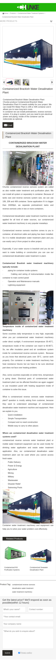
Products (13, 13)
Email (8, 124)
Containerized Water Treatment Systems (31, 13)
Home (5, 13)
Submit (7, 653)
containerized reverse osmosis (23, 585)
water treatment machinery (22, 592)
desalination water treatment (22, 588)
